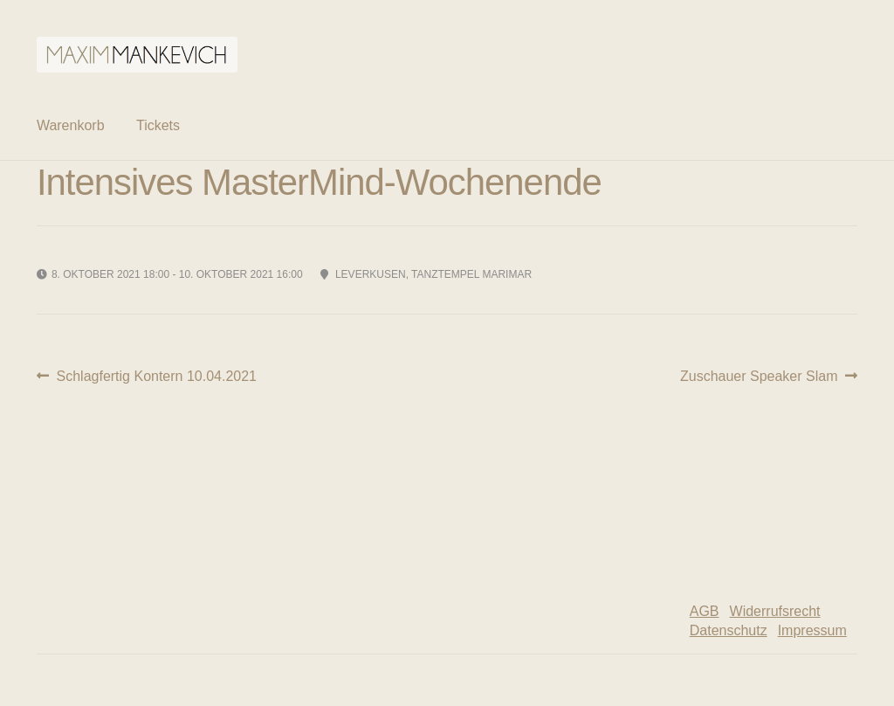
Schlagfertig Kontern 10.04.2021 (157, 376)
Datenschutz (728, 630)
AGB (704, 611)
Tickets (158, 125)
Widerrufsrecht (775, 611)
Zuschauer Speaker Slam (759, 376)
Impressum (812, 630)
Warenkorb (71, 125)
